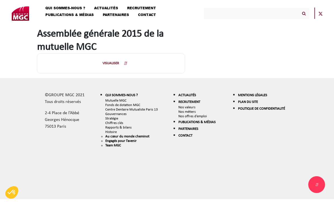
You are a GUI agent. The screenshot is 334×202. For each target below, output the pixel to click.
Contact (147, 14)
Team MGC (113, 145)
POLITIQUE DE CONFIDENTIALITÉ (261, 108)
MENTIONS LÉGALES (252, 95)
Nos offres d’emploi (192, 116)
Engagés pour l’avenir (121, 141)
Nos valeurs (186, 107)
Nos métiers (187, 111)
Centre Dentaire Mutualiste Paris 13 (131, 109)
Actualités (106, 8)
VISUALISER (110, 63)
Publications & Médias (69, 14)
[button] (11, 192)
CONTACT (185, 135)
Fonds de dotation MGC (122, 105)
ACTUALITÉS (187, 95)
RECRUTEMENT (189, 102)
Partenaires (116, 14)
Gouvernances (116, 114)
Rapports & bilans (118, 127)
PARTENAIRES (188, 129)
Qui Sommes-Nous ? (65, 8)
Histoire (111, 132)
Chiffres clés (114, 123)
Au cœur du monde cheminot (127, 136)
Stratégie (111, 118)
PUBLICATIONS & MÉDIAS (197, 122)
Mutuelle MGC (116, 100)
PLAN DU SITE (248, 102)
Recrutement (141, 8)
